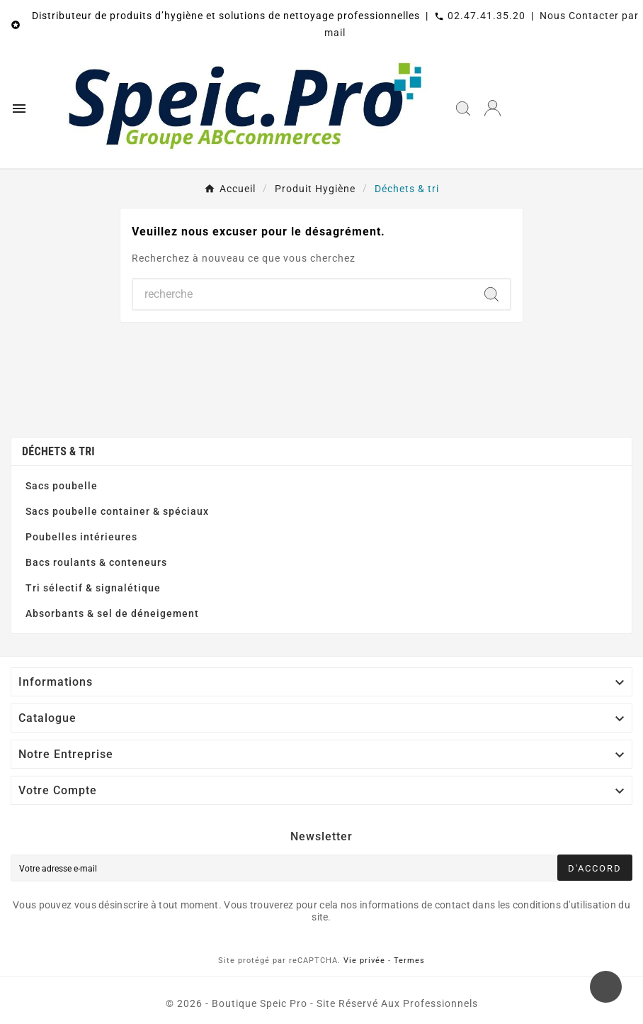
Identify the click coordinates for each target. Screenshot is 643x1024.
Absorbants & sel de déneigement (112, 613)
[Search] (491, 294)
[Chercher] (303, 294)
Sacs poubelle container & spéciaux (117, 511)
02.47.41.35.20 (486, 15)
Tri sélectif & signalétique (93, 588)
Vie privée (364, 960)
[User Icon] (492, 108)
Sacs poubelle (61, 485)
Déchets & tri (58, 451)
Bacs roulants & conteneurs (96, 562)
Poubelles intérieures (81, 536)
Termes (409, 960)
